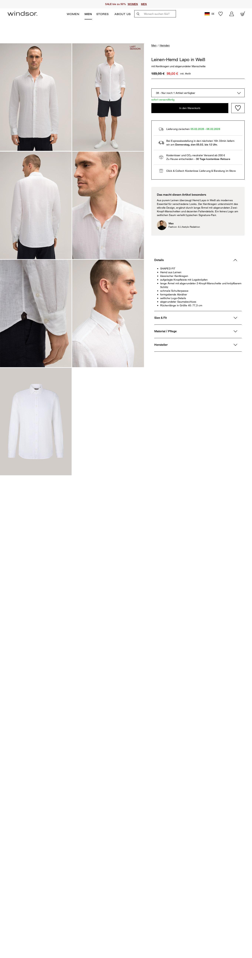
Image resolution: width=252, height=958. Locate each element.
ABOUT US (123, 14)
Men (88, 14)
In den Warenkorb (189, 108)
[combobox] (198, 92)
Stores (102, 14)
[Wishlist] (238, 108)
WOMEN (133, 4)
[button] (210, 13)
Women (73, 14)
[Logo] (22, 13)
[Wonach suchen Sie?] (159, 13)
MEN (144, 4)
